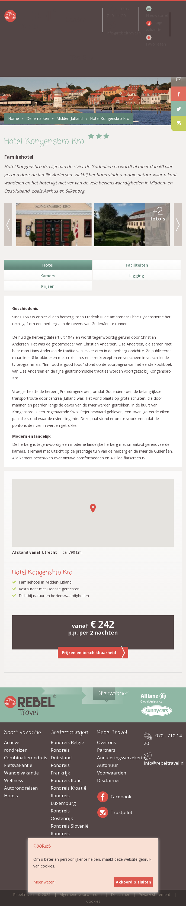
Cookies (93, 901)
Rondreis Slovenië (69, 826)
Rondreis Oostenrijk (62, 814)
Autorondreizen (21, 788)
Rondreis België (67, 742)
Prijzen (47, 286)
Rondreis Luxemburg (63, 799)
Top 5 (78, 58)
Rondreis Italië (66, 780)
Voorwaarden (111, 773)
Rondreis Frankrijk (60, 769)
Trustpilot (104, 811)
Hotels (11, 795)
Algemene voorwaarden (81, 894)
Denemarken (37, 118)
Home (13, 118)
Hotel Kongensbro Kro (109, 118)
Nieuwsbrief (157, 15)
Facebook (104, 796)
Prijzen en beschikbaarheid (93, 652)
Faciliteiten (137, 265)
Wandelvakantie (21, 773)
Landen (76, 20)
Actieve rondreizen (15, 746)
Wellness (13, 780)
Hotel (47, 265)
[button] (93, 508)
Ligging (136, 275)
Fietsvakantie (18, 765)
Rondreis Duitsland (61, 754)
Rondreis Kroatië (68, 788)
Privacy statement (154, 894)
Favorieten (156, 44)
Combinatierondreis (23, 757)
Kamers (47, 275)
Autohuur (107, 765)
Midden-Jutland (69, 118)
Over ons (106, 742)
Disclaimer (108, 780)
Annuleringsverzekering (116, 757)
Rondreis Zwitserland (63, 837)
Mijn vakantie (154, 26)
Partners (106, 750)
